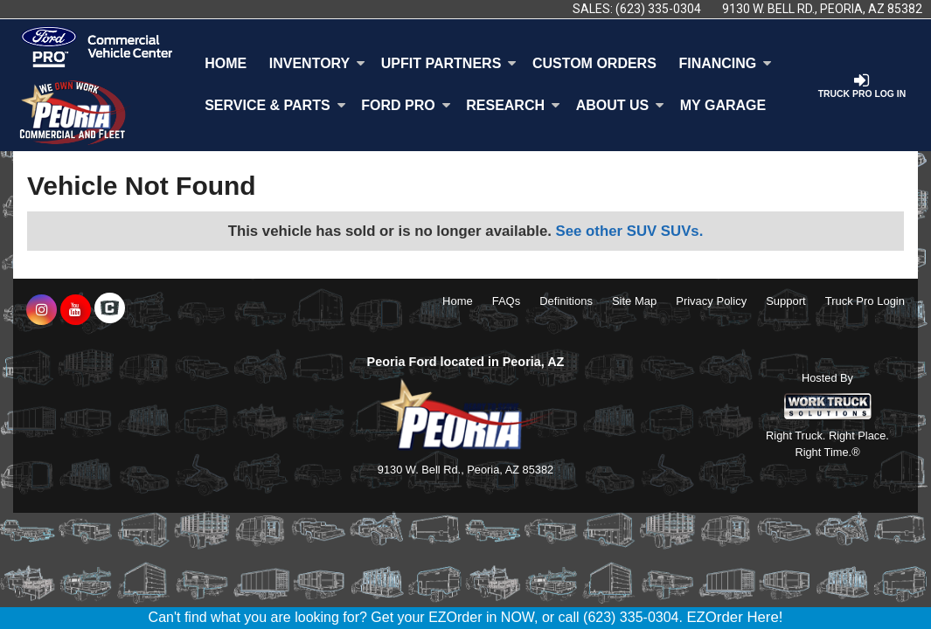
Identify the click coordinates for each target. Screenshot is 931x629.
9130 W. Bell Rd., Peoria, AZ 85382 (822, 9)
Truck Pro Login (865, 301)
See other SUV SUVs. (630, 231)
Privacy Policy (711, 301)
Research (513, 105)
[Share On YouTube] (75, 310)
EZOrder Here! (734, 617)
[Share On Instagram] (41, 310)
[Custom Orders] (594, 64)
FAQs (506, 301)
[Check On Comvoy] (109, 310)
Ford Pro (405, 105)
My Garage (723, 105)
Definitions (566, 301)
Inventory (317, 63)
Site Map (634, 301)
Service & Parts (275, 105)
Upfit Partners (449, 63)
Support (786, 301)
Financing (725, 63)
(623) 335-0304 (658, 9)
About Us (620, 105)
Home (226, 63)
